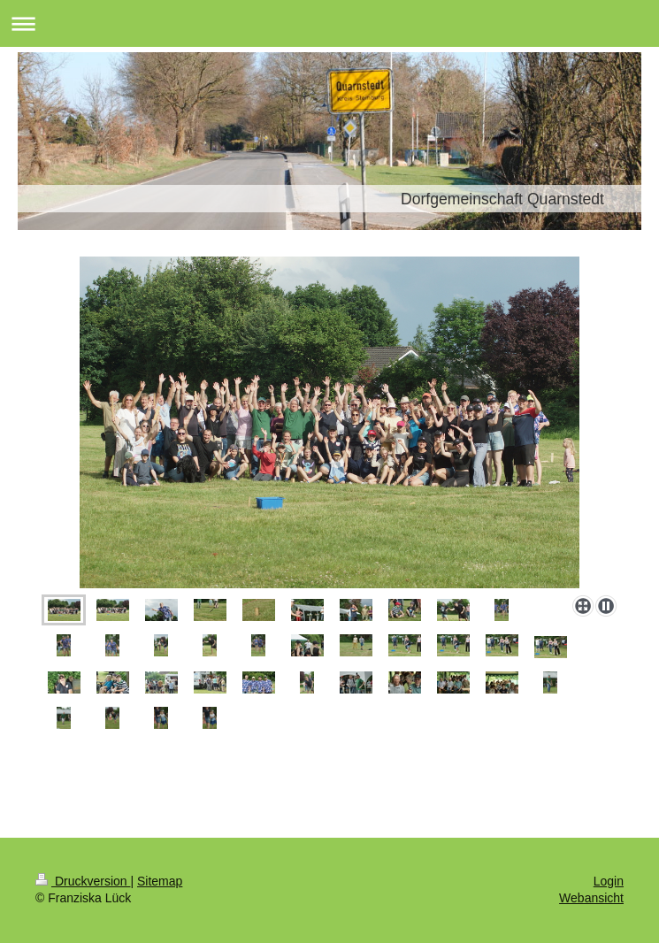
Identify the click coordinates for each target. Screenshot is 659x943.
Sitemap (159, 881)
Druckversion (82, 881)
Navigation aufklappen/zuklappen (329, 23)
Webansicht (591, 898)
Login (609, 881)
